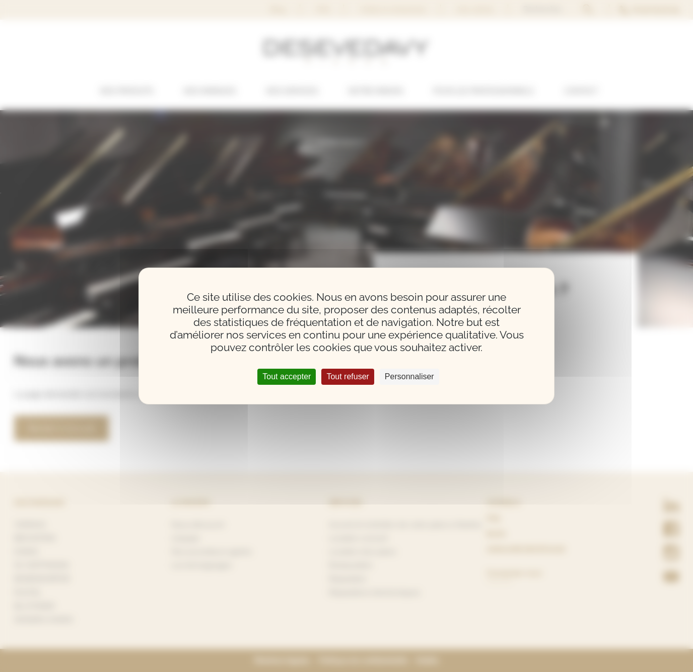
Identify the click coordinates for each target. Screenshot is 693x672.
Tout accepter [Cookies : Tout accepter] (286, 376)
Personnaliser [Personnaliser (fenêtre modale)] (409, 376)
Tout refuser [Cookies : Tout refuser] (347, 376)
